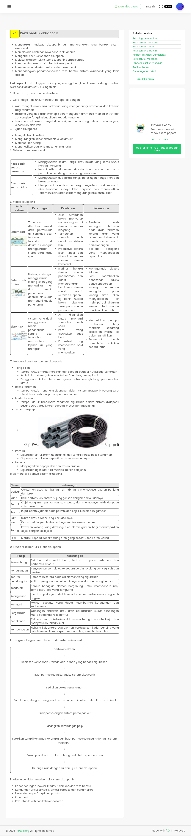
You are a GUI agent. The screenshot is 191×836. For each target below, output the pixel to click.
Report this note (145, 83)
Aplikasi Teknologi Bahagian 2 (149, 59)
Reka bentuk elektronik (145, 55)
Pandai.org (22, 831)
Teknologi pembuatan (145, 42)
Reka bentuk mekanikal (145, 47)
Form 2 (137, 33)
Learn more (159, 144)
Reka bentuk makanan (145, 63)
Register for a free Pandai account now (157, 153)
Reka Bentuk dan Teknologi (156, 33)
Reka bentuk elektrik (143, 51)
